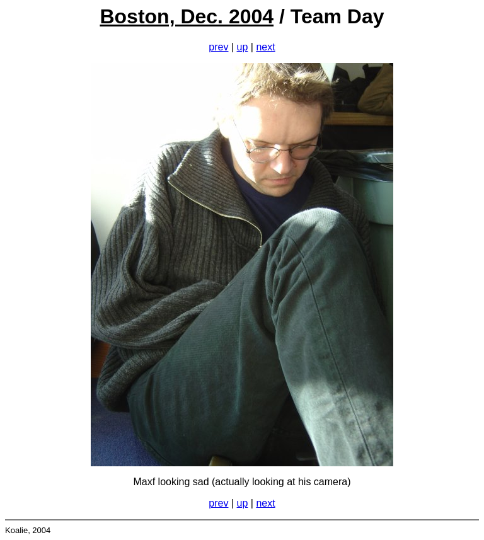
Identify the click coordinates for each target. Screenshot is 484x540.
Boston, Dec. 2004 (187, 16)
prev (218, 47)
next (265, 47)
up (242, 47)
